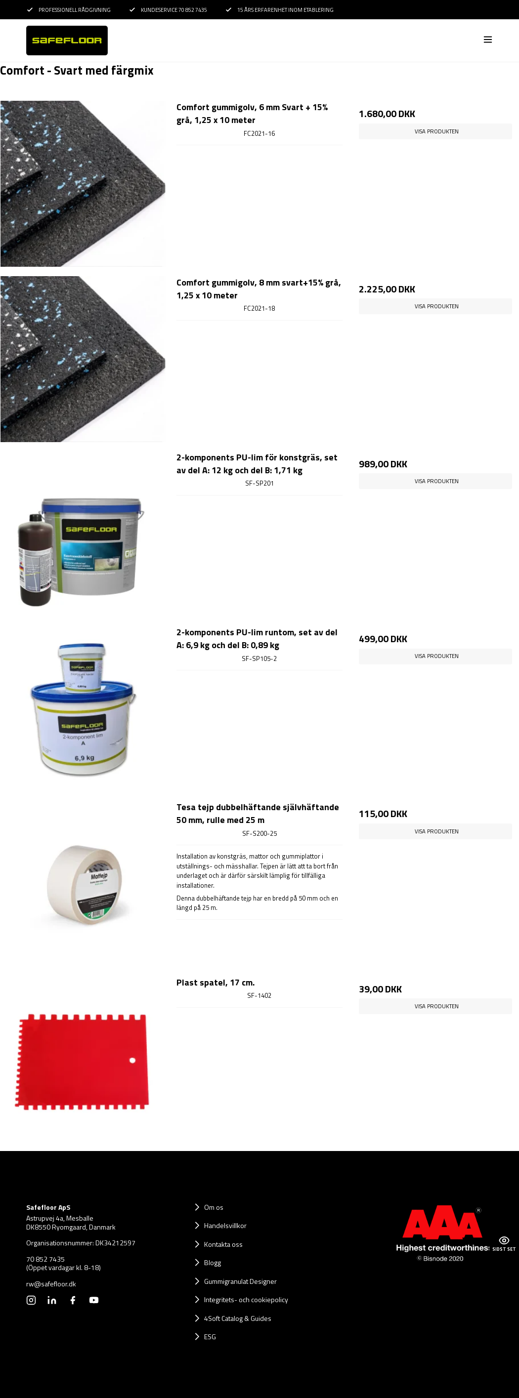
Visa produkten (437, 131)
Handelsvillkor (225, 1225)
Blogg (212, 1262)
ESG (210, 1336)
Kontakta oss (223, 1244)
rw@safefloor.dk (51, 1283)
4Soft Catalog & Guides (237, 1318)
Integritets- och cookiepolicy (246, 1299)
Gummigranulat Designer (240, 1281)
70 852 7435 (45, 1259)
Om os (213, 1207)
